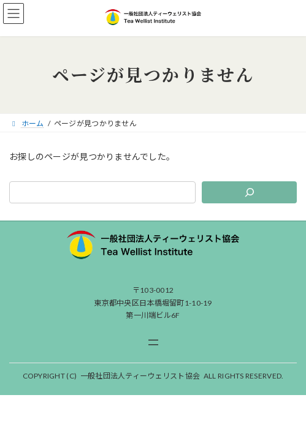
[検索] (249, 192)
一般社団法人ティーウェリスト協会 (140, 375)
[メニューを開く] (153, 342)
